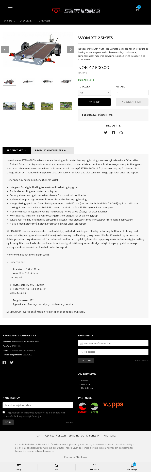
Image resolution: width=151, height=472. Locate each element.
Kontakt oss (87, 388)
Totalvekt (85, 87)
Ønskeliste (132, 102)
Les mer (69, 423)
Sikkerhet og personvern (84, 436)
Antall (120, 87)
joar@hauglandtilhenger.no (22, 350)
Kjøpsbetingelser (55, 436)
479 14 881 (16, 346)
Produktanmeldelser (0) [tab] (50, 150)
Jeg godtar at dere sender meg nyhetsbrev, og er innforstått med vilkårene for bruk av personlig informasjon (34, 415)
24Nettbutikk (81, 457)
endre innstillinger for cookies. (40, 451)
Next (70, 49)
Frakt (38, 436)
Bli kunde (85, 384)
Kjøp (94, 102)
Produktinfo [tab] (15, 150)
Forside (84, 380)
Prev (5, 49)
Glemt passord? (141, 360)
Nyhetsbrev (109, 436)
